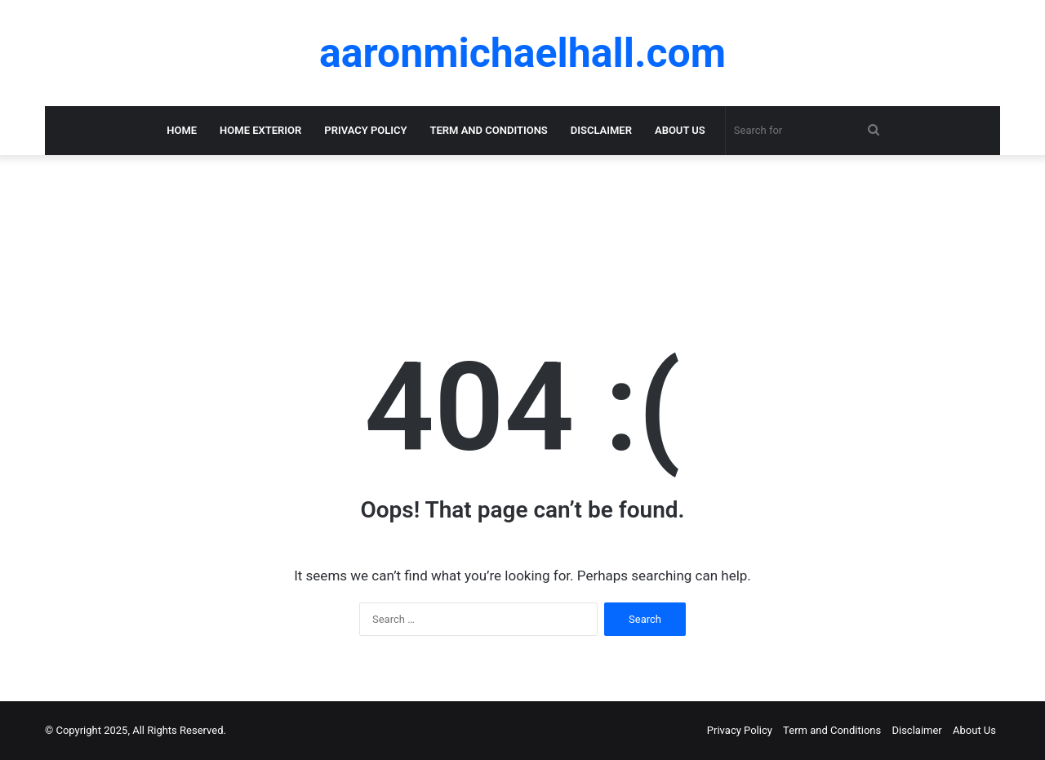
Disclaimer (601, 130)
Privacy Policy (365, 130)
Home (182, 130)
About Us (680, 130)
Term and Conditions (489, 130)
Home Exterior (260, 130)
